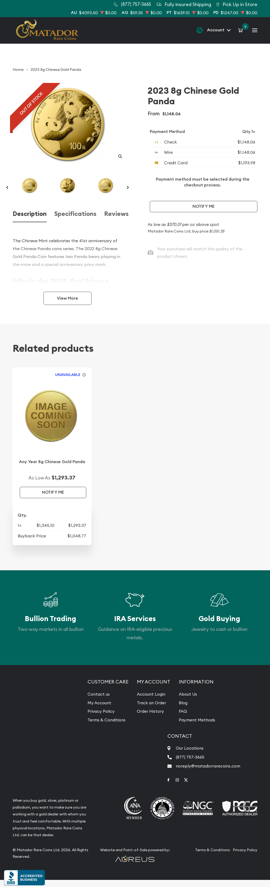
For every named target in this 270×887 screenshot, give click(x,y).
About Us (186, 701)
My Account (98, 709)
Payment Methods (196, 726)
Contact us (97, 701)
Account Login (150, 701)
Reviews (116, 221)
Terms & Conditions (105, 726)
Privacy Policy (100, 718)
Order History (149, 718)
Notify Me (203, 206)
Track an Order (151, 709)
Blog (181, 709)
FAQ (181, 718)
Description (30, 221)
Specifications (75, 221)
